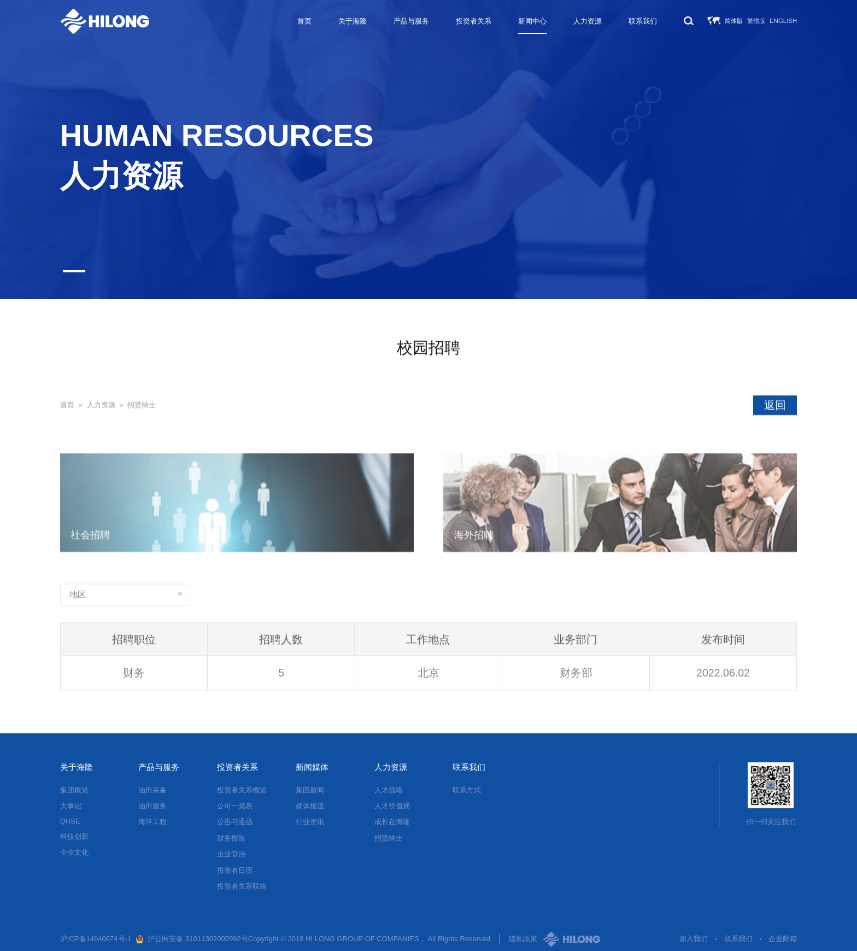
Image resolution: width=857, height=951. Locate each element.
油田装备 (152, 790)
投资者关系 (473, 21)
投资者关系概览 (242, 790)
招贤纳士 (141, 405)
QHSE (70, 821)
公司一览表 (235, 806)
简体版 (734, 20)
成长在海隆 (392, 822)
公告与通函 (235, 822)
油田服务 (152, 806)
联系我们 (643, 21)
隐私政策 (523, 939)
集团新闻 (310, 790)
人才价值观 (392, 806)
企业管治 (231, 854)
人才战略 (388, 790)
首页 (304, 21)
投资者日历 (235, 870)
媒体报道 (310, 806)
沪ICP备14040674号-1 (95, 939)
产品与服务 (411, 21)
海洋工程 (152, 822)
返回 (775, 405)
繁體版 (756, 20)
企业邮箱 (782, 939)
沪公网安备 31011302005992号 (198, 939)
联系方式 (467, 790)
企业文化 (74, 852)
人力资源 (587, 21)
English (783, 20)
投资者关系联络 (242, 886)
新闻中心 (532, 21)
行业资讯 (310, 822)
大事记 (70, 806)
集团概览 (74, 790)
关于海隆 (352, 21)
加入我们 (693, 939)
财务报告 (231, 838)
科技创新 (74, 836)
